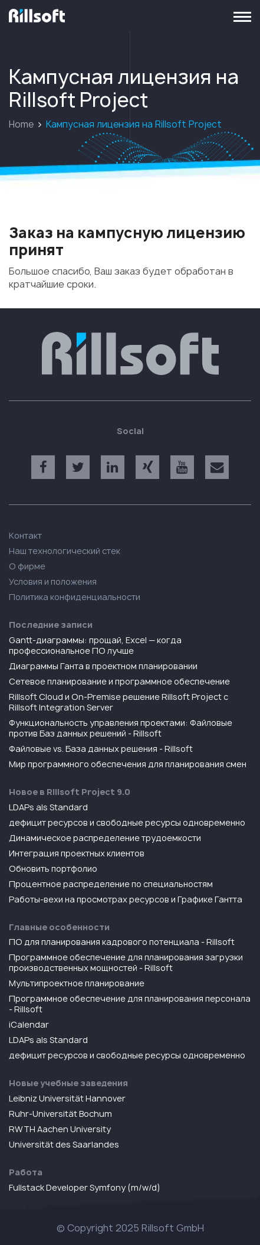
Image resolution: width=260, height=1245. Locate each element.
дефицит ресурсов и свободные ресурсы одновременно (127, 822)
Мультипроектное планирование (76, 983)
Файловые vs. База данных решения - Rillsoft (101, 748)
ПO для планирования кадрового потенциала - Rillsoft (122, 941)
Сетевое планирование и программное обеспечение (119, 681)
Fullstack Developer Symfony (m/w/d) (84, 1187)
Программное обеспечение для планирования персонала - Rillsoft (130, 1004)
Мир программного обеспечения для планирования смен (127, 764)
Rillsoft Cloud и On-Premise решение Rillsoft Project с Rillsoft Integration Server (118, 702)
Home (21, 124)
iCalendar (29, 1024)
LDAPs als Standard (48, 807)
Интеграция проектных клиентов (76, 853)
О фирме (27, 566)
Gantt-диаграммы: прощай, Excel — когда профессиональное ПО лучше (95, 645)
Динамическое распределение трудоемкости (105, 837)
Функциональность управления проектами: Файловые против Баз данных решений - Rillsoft (120, 728)
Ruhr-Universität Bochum (60, 1113)
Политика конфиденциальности (74, 596)
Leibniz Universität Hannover (67, 1098)
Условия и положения (53, 581)
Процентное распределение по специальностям (111, 883)
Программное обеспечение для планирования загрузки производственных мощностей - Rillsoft (126, 962)
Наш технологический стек (64, 550)
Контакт (25, 535)
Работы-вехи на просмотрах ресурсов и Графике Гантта (125, 899)
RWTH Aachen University (60, 1129)
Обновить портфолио (53, 868)
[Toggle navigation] (242, 16)
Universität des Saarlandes (64, 1144)
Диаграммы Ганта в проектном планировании (103, 666)
